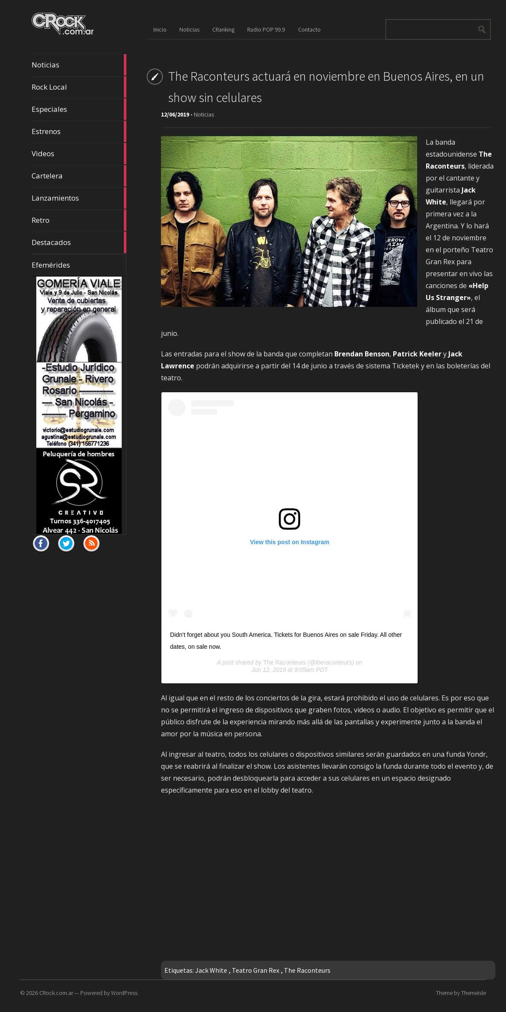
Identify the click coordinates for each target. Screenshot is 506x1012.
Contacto (309, 29)
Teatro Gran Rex (255, 970)
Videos (79, 153)
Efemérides (51, 265)
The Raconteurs (284, 662)
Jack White (211, 970)
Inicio (160, 29)
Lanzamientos (79, 198)
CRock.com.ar (56, 993)
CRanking (223, 29)
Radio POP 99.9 (266, 29)
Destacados (79, 242)
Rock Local (79, 87)
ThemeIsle (473, 993)
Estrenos (79, 131)
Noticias (79, 65)
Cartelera (79, 176)
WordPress (124, 993)
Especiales (79, 109)
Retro (79, 220)
